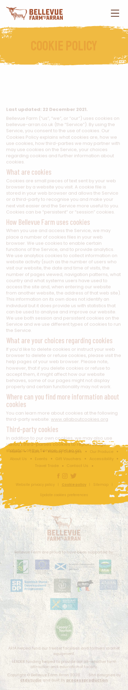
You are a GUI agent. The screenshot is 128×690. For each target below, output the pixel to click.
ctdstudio (31, 680)
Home (15, 451)
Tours (34, 451)
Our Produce (101, 451)
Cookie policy (74, 484)
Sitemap (101, 484)
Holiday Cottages (65, 451)
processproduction (87, 680)
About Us (18, 458)
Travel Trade (47, 465)
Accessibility (101, 458)
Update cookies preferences (64, 495)
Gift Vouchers (68, 458)
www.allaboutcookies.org (79, 422)
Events (41, 458)
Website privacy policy (35, 484)
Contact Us (77, 465)
